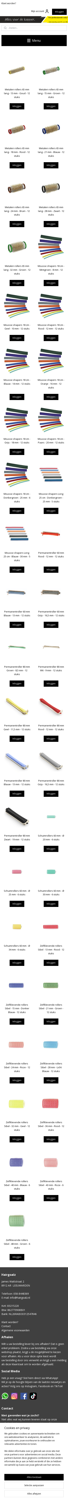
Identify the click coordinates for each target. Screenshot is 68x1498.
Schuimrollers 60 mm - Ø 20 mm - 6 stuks (51, 837)
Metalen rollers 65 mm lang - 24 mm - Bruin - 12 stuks (17, 211)
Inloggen (59, 11)
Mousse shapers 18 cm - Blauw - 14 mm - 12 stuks (17, 381)
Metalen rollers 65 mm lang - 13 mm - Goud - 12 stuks (17, 93)
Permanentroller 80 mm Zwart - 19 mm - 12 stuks (17, 837)
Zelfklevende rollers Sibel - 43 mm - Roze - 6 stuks (51, 1185)
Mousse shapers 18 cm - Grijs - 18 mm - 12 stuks (17, 440)
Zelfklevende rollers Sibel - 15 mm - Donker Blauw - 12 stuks (17, 1008)
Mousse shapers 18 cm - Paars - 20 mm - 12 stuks (51, 440)
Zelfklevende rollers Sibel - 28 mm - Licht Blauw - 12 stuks (51, 1067)
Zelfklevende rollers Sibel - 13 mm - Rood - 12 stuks (51, 949)
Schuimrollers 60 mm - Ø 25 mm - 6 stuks (17, 892)
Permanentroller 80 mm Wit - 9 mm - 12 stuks (51, 668)
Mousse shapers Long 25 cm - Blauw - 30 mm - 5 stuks (17, 556)
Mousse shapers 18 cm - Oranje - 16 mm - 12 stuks (51, 383)
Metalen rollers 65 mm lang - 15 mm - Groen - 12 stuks (51, 93)
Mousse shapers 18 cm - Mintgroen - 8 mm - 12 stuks (51, 269)
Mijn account (40, 11)
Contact (6, 1326)
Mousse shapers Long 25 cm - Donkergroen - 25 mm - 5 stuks (51, 497)
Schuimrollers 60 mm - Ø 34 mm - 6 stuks (17, 947)
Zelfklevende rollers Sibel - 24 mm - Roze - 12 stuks (17, 1067)
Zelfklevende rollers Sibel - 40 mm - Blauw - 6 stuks (17, 1185)
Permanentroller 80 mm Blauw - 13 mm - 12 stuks (17, 782)
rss (63, 1491)
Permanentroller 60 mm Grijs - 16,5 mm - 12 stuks (51, 613)
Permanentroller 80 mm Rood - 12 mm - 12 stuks (51, 727)
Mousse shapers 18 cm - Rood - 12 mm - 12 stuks (51, 326)
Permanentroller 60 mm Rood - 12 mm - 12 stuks (51, 554)
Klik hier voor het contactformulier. (21, 1456)
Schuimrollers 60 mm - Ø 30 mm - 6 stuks (51, 892)
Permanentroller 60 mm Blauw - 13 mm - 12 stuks (17, 613)
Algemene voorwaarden (15, 1330)
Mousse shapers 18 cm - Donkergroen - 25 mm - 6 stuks (17, 497)
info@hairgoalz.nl (20, 1297)
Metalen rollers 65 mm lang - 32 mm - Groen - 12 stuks (17, 269)
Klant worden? (8, 3)
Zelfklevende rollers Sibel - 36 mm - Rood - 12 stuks (51, 1126)
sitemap (55, 1491)
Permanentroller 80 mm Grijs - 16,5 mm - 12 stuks (51, 782)
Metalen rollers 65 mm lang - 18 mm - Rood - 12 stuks (17, 152)
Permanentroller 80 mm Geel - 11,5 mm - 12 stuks (17, 727)
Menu (34, 40)
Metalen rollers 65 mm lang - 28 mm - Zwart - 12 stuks (51, 211)
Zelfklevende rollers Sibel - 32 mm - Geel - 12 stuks (17, 1126)
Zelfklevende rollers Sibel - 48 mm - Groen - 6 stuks (17, 1243)
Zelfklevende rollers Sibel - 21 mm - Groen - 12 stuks (51, 1008)
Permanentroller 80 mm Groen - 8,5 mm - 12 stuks (17, 670)
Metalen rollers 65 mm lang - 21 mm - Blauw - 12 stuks (51, 152)
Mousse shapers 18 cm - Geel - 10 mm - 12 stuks (17, 326)
